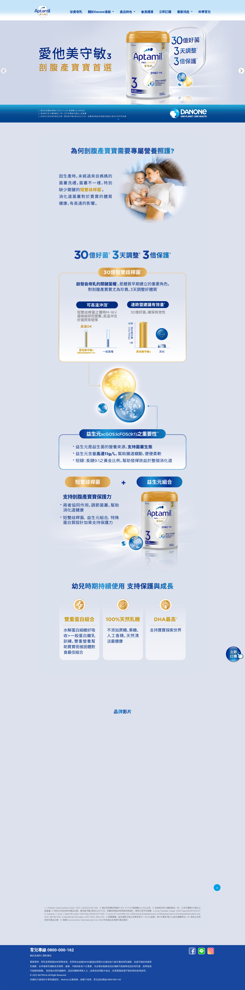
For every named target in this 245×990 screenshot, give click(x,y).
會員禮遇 (147, 12)
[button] (241, 71)
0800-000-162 (114, 979)
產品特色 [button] (126, 12)
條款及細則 (35, 955)
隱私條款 (47, 955)
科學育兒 (204, 12)
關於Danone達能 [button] (99, 12)
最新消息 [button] (183, 12)
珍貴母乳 (76, 12)
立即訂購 (165, 12)
